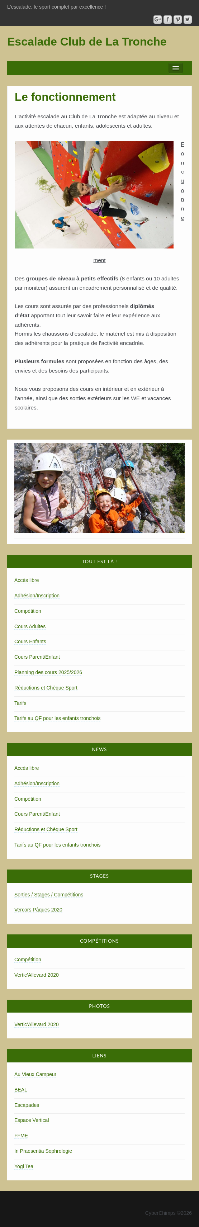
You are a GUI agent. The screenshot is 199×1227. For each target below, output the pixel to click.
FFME (21, 1135)
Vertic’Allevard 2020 (36, 975)
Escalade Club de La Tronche (87, 41)
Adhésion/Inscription (37, 595)
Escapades (26, 1105)
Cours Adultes (30, 626)
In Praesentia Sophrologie (43, 1151)
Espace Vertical (31, 1120)
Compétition (27, 611)
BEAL (20, 1090)
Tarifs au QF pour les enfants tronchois (57, 718)
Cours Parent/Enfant (37, 657)
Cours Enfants (30, 641)
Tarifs (20, 703)
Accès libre (26, 580)
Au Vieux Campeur (35, 1074)
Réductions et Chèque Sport (45, 688)
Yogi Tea (23, 1166)
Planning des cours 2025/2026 (48, 672)
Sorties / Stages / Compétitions (48, 894)
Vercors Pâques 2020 (38, 910)
